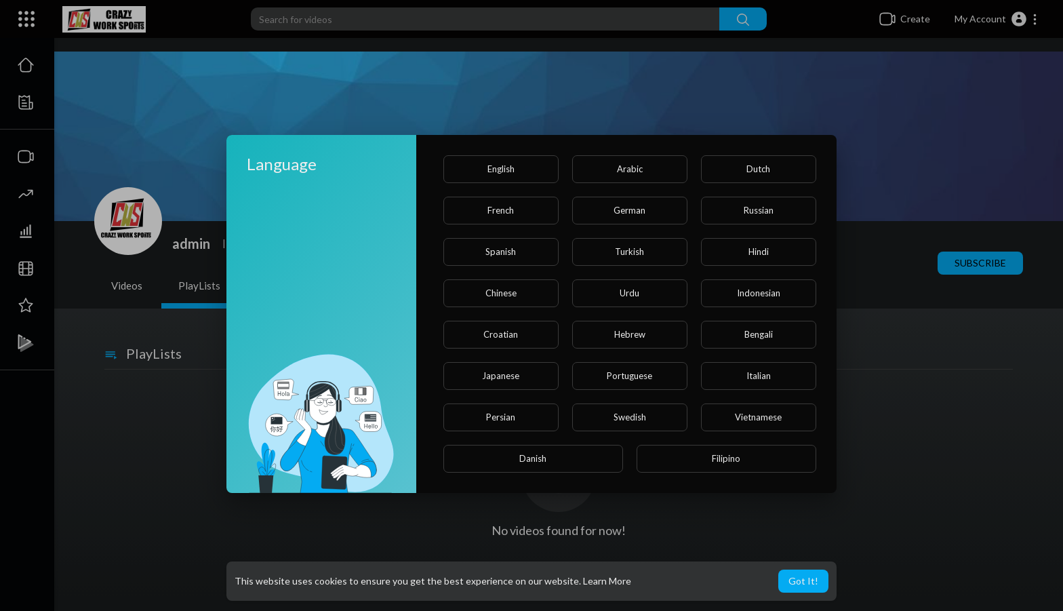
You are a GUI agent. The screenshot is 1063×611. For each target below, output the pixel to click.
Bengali (758, 334)
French (500, 210)
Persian (500, 417)
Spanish (500, 251)
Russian (759, 210)
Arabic (630, 168)
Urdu (629, 293)
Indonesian (758, 293)
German (629, 210)
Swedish (630, 417)
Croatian (500, 334)
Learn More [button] (607, 581)
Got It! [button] (803, 581)
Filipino (726, 458)
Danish (532, 458)
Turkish (629, 251)
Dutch (758, 168)
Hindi (758, 251)
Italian (758, 375)
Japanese (500, 375)
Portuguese (629, 375)
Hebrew (629, 334)
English (501, 168)
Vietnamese (758, 417)
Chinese (501, 293)
